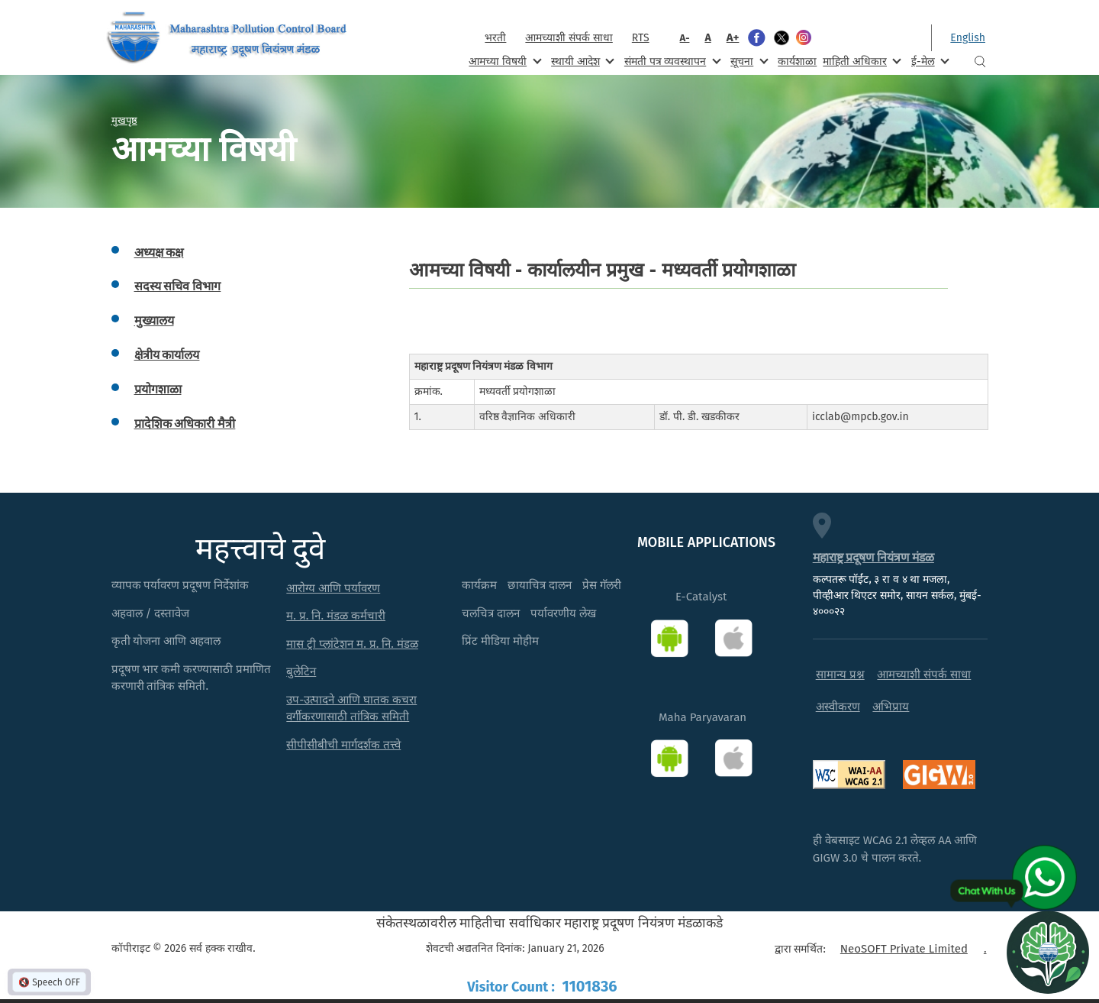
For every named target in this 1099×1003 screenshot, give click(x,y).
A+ (733, 37)
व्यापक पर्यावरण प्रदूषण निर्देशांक (180, 585)
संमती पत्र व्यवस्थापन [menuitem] (671, 60)
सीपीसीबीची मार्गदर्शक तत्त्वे (343, 745)
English (967, 37)
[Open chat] (1048, 952)
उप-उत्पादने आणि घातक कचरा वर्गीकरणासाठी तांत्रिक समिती (351, 708)
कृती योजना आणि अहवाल (166, 641)
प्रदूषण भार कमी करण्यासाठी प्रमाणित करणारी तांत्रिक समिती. (191, 678)
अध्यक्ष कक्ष (159, 252)
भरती (495, 37)
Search (980, 61)
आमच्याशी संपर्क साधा (568, 37)
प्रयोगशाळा (158, 389)
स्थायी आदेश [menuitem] (581, 60)
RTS (640, 37)
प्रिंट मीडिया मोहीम (500, 641)
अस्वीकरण (838, 706)
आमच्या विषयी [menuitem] (503, 60)
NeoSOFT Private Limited (904, 949)
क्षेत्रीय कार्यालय (167, 355)
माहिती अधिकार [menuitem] (860, 60)
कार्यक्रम (479, 585)
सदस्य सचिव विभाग (177, 286)
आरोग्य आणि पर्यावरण (333, 588)
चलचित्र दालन (491, 613)
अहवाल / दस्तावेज (150, 613)
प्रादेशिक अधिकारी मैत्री (185, 423)
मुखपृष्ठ (124, 120)
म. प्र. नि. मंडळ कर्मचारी (335, 616)
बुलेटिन (301, 671)
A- (685, 38)
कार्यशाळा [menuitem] (797, 61)
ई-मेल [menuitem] (928, 60)
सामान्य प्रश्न (840, 674)
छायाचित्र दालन (540, 585)
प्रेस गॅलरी (601, 585)
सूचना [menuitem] (747, 60)
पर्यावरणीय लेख (563, 613)
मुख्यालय (154, 320)
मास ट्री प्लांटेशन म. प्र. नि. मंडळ (352, 644)
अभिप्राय (890, 706)
